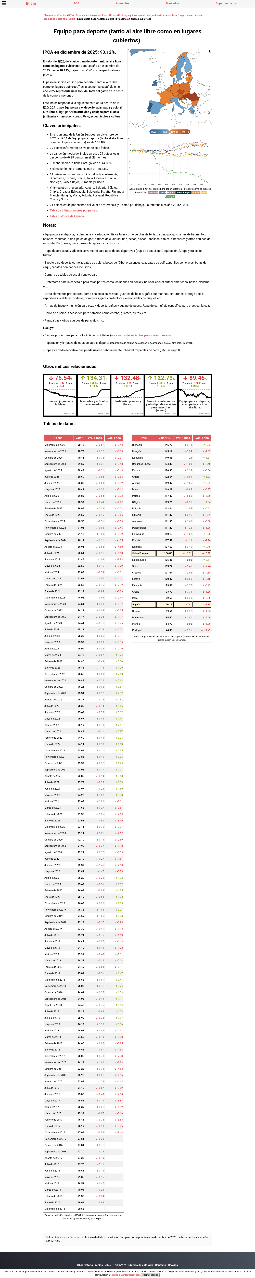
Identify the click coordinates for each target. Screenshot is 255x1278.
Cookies (173, 1265)
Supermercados (226, 3)
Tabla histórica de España (67, 216)
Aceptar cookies (150, 1275)
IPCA (76, 3)
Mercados (172, 3)
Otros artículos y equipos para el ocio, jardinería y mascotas (142, 15)
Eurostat (75, 1237)
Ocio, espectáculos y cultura (91, 15)
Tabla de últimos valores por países (73, 210)
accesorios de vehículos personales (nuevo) (140, 335)
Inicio (31, 3)
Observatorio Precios (90, 1265)
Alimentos (122, 3)
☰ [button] (3, 3)
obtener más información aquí (125, 1275)
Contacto (160, 1265)
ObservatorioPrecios (55, 15)
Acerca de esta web (141, 1265)
